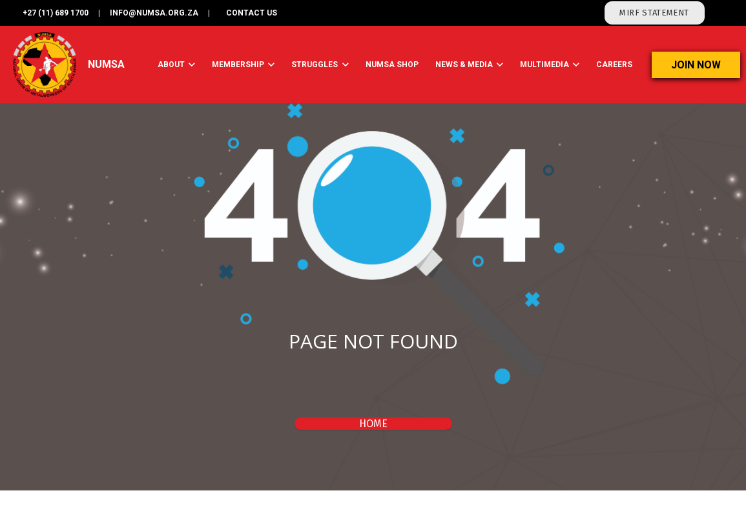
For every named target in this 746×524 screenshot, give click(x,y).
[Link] (45, 64)
